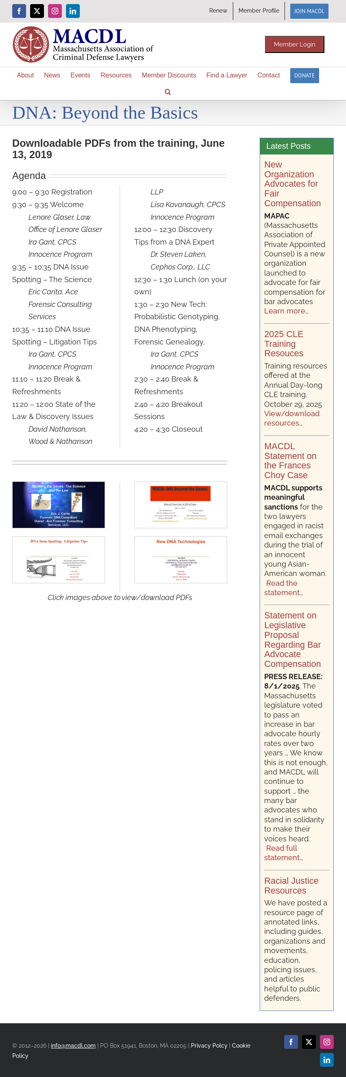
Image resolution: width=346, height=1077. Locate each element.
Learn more (284, 311)
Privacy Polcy (209, 1045)
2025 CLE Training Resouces (283, 344)
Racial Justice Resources (291, 886)
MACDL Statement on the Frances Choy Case (290, 460)
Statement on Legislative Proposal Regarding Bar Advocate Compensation (292, 639)
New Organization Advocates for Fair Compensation (292, 183)
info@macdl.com (73, 1045)
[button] (168, 92)
